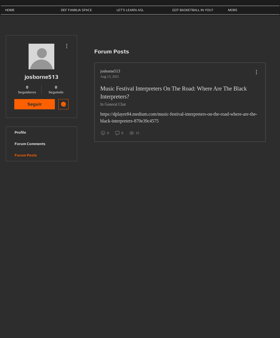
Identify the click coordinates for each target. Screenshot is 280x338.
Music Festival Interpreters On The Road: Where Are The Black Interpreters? (173, 92)
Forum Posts (26, 155)
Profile (20, 132)
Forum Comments (30, 144)
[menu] (256, 72)
